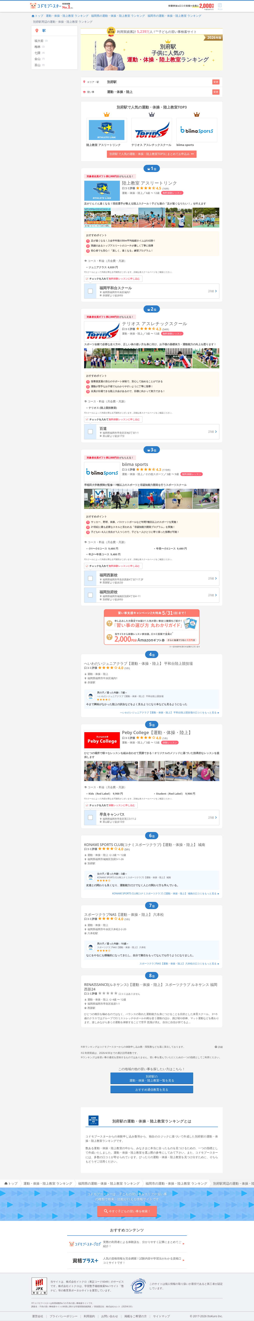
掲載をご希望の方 (135, 1316)
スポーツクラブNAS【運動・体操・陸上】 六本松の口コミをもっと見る (180, 963)
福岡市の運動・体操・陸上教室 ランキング (174, 16)
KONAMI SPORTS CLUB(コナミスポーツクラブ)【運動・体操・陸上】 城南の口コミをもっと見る (165, 893)
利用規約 (89, 1316)
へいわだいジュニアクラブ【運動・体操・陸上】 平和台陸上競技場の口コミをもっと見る (169, 712)
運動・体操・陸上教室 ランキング (67, 16)
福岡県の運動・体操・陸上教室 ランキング (118, 16)
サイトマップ (161, 1316)
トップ (37, 16)
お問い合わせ (109, 1316)
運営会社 (37, 1316)
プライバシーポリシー (64, 1316)
